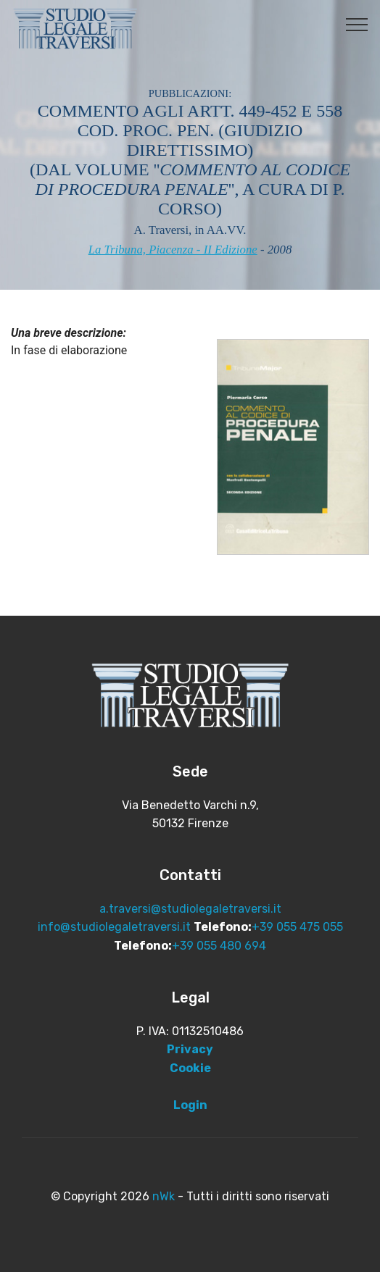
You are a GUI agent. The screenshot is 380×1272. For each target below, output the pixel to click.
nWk (163, 1196)
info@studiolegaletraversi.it (114, 927)
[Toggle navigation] (357, 23)
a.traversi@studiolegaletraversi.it (190, 909)
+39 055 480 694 (219, 946)
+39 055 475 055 (297, 927)
